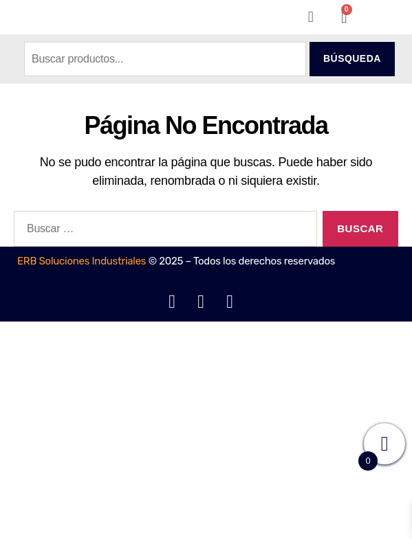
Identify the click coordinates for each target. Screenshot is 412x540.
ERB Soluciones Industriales (81, 261)
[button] (310, 17)
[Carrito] (344, 17)
